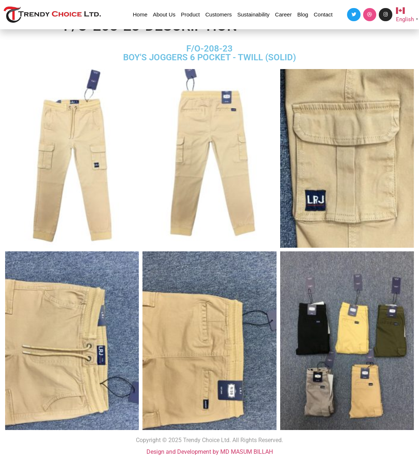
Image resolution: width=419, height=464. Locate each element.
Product (190, 14)
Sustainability (253, 14)
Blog (302, 14)
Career (283, 14)
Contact (323, 14)
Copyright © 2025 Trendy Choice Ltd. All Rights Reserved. (209, 440)
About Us (164, 14)
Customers (218, 14)
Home (140, 14)
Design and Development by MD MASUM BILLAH (209, 451)
